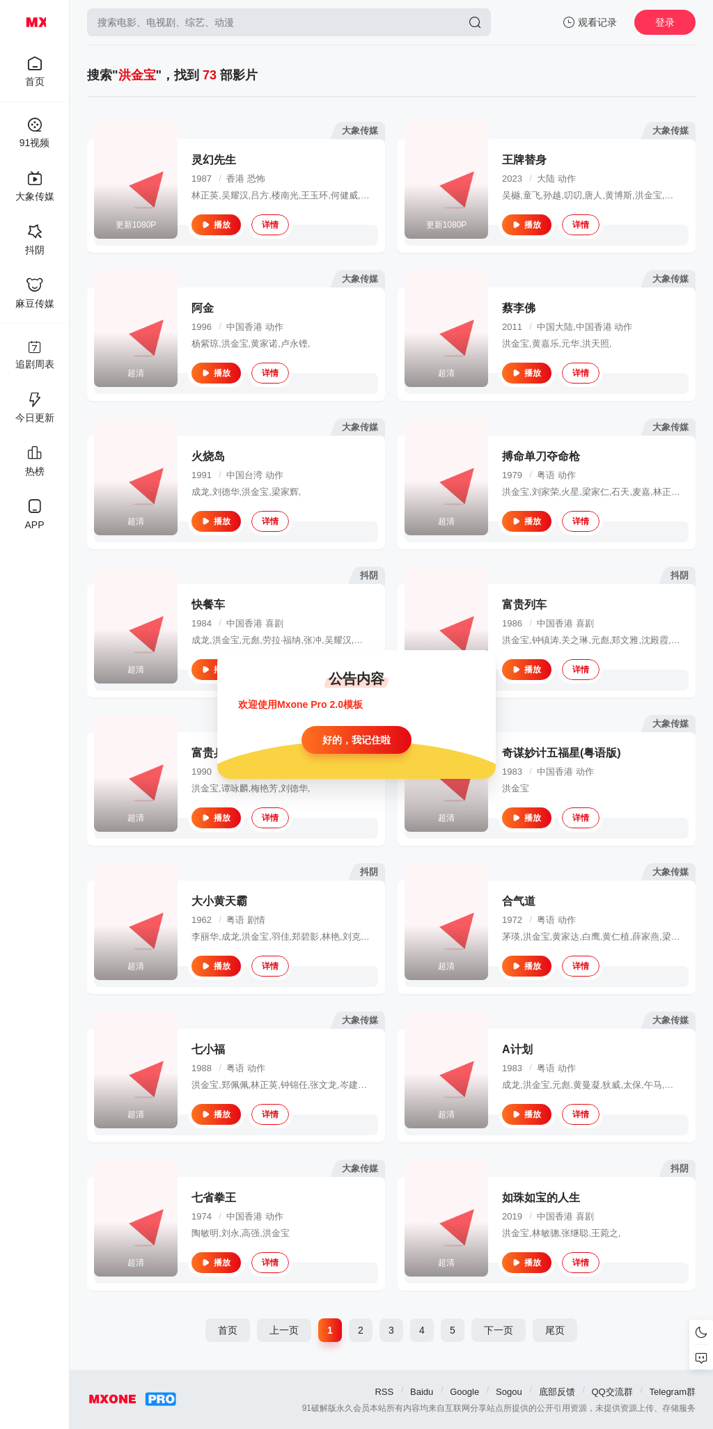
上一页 (284, 1330)
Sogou (509, 1392)
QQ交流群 (611, 1392)
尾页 (555, 1330)
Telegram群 (673, 1392)
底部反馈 (557, 1392)
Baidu (421, 1392)
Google (464, 1392)
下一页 (498, 1330)
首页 (227, 1330)
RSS (384, 1392)
